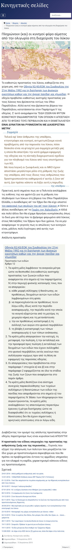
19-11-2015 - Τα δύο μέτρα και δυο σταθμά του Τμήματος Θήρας (26, 528)
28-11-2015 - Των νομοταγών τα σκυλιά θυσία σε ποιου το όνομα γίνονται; (30, 521)
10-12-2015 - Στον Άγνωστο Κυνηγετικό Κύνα (19, 496)
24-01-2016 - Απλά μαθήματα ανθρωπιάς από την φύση (22, 474)
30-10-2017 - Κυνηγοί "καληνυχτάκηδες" (17, 486)
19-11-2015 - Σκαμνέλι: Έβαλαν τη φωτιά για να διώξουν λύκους (26, 524)
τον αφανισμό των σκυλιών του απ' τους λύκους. (30, 205)
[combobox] (60, 15)
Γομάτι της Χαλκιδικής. (45, 209)
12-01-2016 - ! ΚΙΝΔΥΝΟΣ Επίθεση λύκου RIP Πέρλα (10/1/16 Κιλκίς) (28, 477)
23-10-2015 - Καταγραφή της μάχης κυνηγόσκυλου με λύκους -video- (28, 512)
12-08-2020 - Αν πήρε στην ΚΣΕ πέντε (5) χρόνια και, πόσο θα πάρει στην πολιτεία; (33, 531)
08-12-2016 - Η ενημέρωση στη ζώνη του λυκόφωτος (22, 493)
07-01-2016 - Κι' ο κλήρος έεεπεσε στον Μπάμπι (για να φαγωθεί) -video (29, 490)
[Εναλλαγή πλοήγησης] (3, 15)
